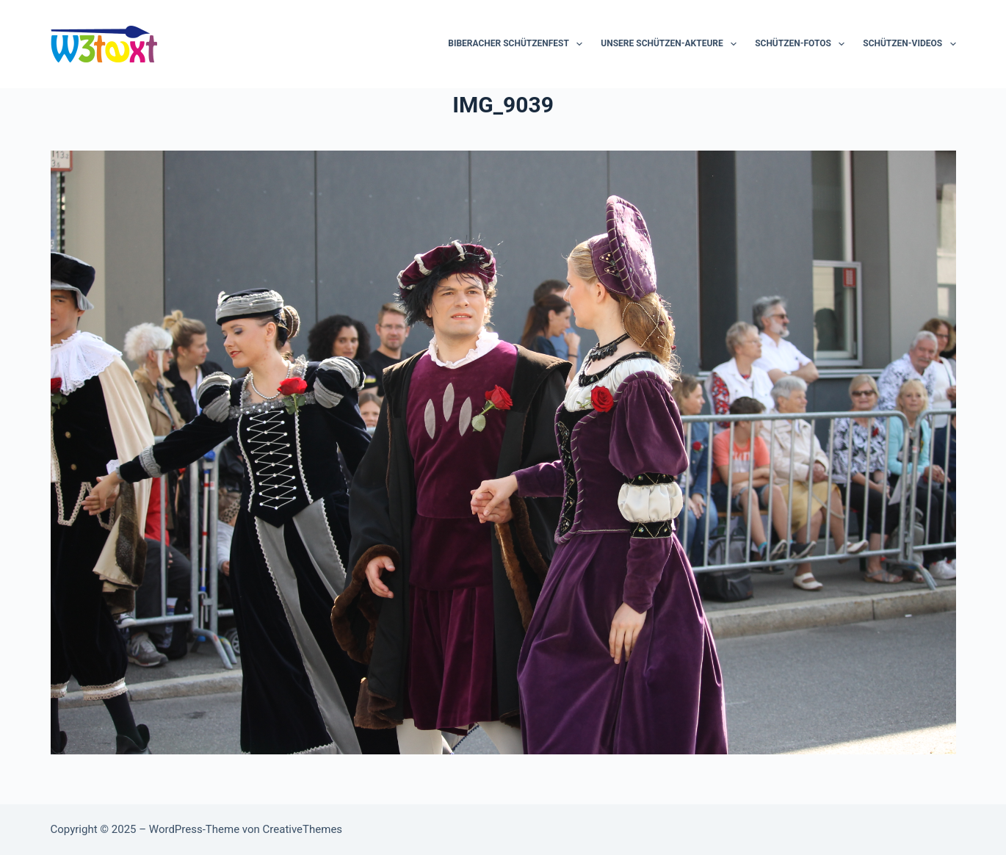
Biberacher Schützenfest (518, 44)
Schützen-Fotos (802, 44)
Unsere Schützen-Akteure (671, 44)
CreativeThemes (303, 829)
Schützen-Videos (909, 44)
